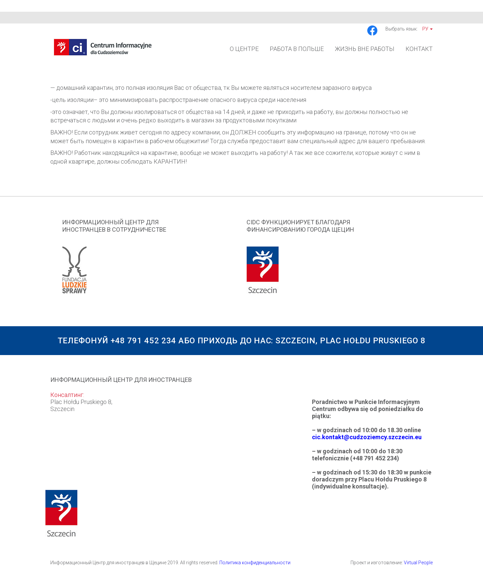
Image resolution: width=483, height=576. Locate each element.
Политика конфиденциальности (254, 562)
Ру (427, 29)
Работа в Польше (297, 48)
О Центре (244, 48)
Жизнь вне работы (364, 48)
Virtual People (418, 562)
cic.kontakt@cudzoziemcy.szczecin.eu (367, 437)
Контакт (419, 48)
